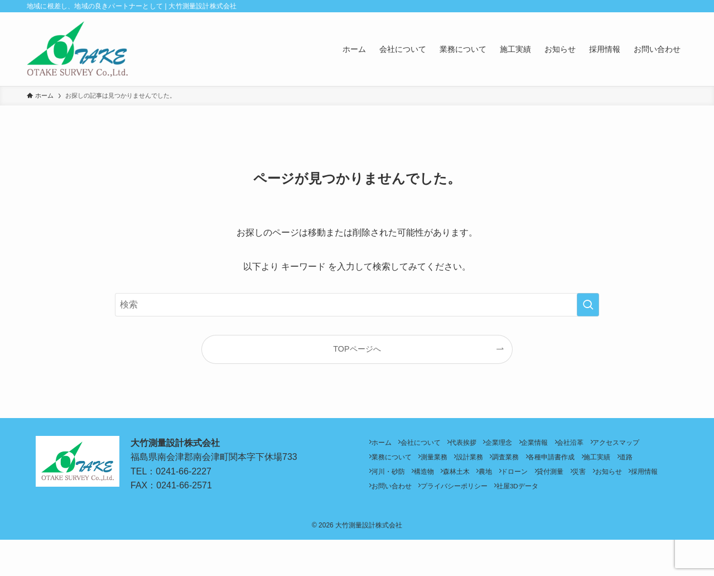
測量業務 (508, 463)
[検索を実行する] (588, 304)
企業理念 (524, 444)
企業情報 (567, 444)
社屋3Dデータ (396, 520)
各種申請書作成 (647, 463)
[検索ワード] (357, 304)
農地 (583, 482)
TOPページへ (356, 348)
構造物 (508, 482)
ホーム (385, 444)
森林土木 (547, 482)
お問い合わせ (554, 501)
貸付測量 (388, 501)
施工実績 (388, 482)
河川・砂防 (464, 482)
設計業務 (551, 463)
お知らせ (461, 501)
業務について (458, 463)
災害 (425, 501)
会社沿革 (610, 444)
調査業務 (594, 463)
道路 (425, 482)
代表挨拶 (481, 444)
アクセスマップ (398, 463)
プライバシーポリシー (623, 501)
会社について (432, 444)
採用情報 (504, 501)
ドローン (619, 482)
